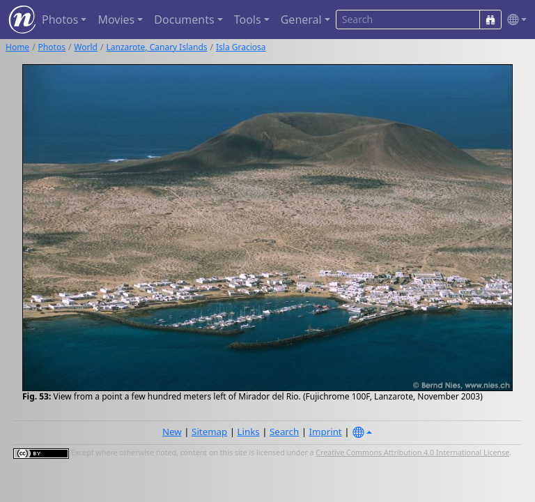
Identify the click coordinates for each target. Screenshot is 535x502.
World (86, 47)
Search (284, 431)
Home (17, 47)
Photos (51, 47)
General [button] (301, 19)
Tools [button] (247, 19)
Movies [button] (116, 19)
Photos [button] (60, 19)
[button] (514, 20)
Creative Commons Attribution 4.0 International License (412, 452)
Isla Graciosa (241, 47)
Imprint (325, 431)
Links (249, 431)
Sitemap (209, 431)
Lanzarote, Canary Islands (156, 47)
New (172, 431)
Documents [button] (184, 19)
